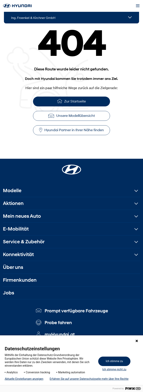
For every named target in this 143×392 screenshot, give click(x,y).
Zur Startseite (71, 101)
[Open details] (130, 18)
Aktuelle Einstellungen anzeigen (24, 378)
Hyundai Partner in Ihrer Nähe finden (71, 130)
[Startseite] (71, 167)
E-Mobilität (16, 229)
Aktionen (13, 203)
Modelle (12, 190)
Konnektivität (18, 254)
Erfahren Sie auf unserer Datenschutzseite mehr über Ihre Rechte (89, 378)
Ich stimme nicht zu (114, 369)
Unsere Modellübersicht (71, 115)
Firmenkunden (20, 280)
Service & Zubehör (24, 242)
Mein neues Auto (22, 216)
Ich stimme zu (114, 361)
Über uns (13, 267)
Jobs (8, 293)
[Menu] (137, 6)
